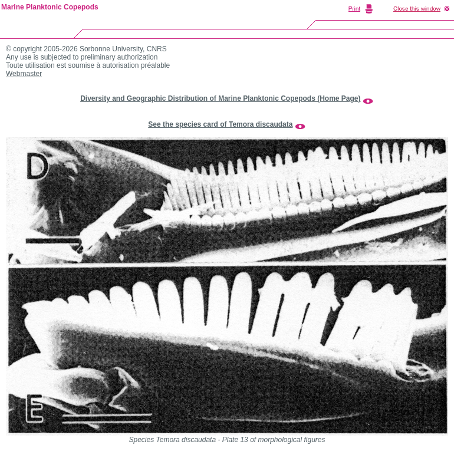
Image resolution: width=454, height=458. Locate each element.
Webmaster (24, 74)
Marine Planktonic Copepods (49, 7)
